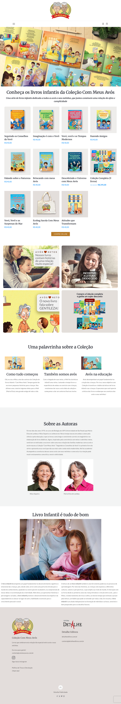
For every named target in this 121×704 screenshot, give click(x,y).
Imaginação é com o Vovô (46, 136)
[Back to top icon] (60, 687)
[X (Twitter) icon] (59, 696)
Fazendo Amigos (98, 136)
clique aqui (15, 671)
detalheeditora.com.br (69, 637)
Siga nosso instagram (19, 662)
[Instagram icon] (64, 696)
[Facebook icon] (57, 696)
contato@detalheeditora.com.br (73, 641)
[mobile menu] (14, 24)
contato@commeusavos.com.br (23, 653)
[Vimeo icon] (61, 696)
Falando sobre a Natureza (17, 178)
